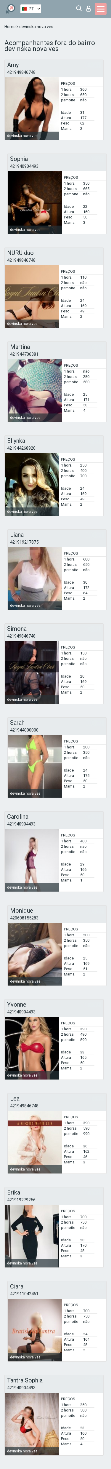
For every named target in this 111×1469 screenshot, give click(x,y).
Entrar (88, 8)
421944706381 (24, 354)
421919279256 (21, 1200)
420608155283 (24, 918)
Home (10, 26)
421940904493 (24, 166)
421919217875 (24, 542)
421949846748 (21, 72)
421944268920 (21, 448)
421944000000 (24, 730)
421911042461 (24, 1293)
